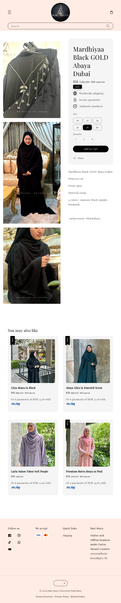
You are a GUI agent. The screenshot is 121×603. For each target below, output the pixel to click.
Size (75, 114)
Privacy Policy (62, 596)
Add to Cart (91, 148)
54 (97, 120)
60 (97, 127)
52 (87, 120)
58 (87, 127)
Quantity (77, 134)
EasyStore (76, 590)
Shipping (67, 535)
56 (77, 127)
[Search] (108, 26)
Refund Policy (78, 596)
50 (77, 120)
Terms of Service (44, 596)
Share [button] (78, 158)
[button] (9, 12)
